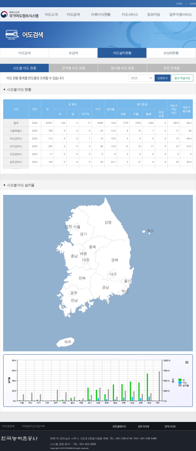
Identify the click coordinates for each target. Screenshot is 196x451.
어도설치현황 (122, 53)
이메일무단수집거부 (33, 426)
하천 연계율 (171, 68)
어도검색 (73, 14)
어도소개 (51, 14)
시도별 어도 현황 (24, 68)
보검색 (73, 53)
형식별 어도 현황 (122, 68)
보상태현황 (171, 53)
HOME (179, 3)
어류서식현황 (100, 14)
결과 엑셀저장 (182, 78)
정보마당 (153, 14)
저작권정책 (8, 426)
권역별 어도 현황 (73, 68)
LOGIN (193, 3)
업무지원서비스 (180, 14)
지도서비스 (130, 14)
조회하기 (163, 78)
